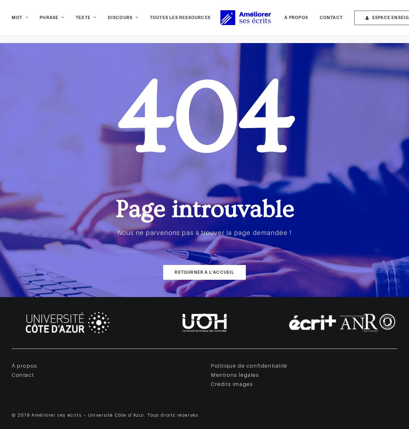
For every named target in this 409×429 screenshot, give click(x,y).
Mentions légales (235, 375)
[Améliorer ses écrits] (243, 21)
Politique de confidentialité (249, 366)
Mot (20, 21)
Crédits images (232, 384)
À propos (286, 21)
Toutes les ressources (180, 21)
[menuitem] (22, 21)
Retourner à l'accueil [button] (204, 272)
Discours (123, 21)
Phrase (52, 21)
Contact (321, 21)
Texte (86, 21)
